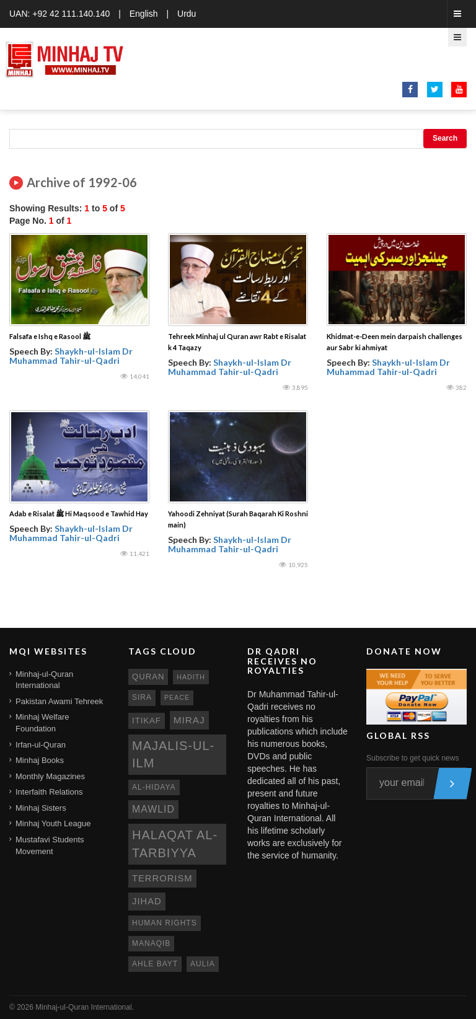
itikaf (146, 720)
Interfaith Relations (48, 791)
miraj (189, 720)
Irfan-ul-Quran (40, 744)
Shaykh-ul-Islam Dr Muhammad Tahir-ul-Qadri (71, 356)
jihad (147, 901)
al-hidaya (154, 787)
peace (177, 697)
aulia (202, 963)
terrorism (162, 878)
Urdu (186, 14)
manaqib (151, 943)
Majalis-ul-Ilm (173, 754)
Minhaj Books (39, 760)
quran (148, 676)
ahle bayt (155, 963)
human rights (164, 923)
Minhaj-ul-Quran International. (84, 1007)
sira (142, 697)
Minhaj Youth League (52, 823)
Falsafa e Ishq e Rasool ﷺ (49, 336)
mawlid (153, 809)
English (144, 14)
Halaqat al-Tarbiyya (175, 844)
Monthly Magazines (50, 776)
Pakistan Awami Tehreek (59, 701)
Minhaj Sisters (40, 808)
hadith (191, 677)
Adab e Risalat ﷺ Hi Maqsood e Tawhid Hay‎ (78, 514)
